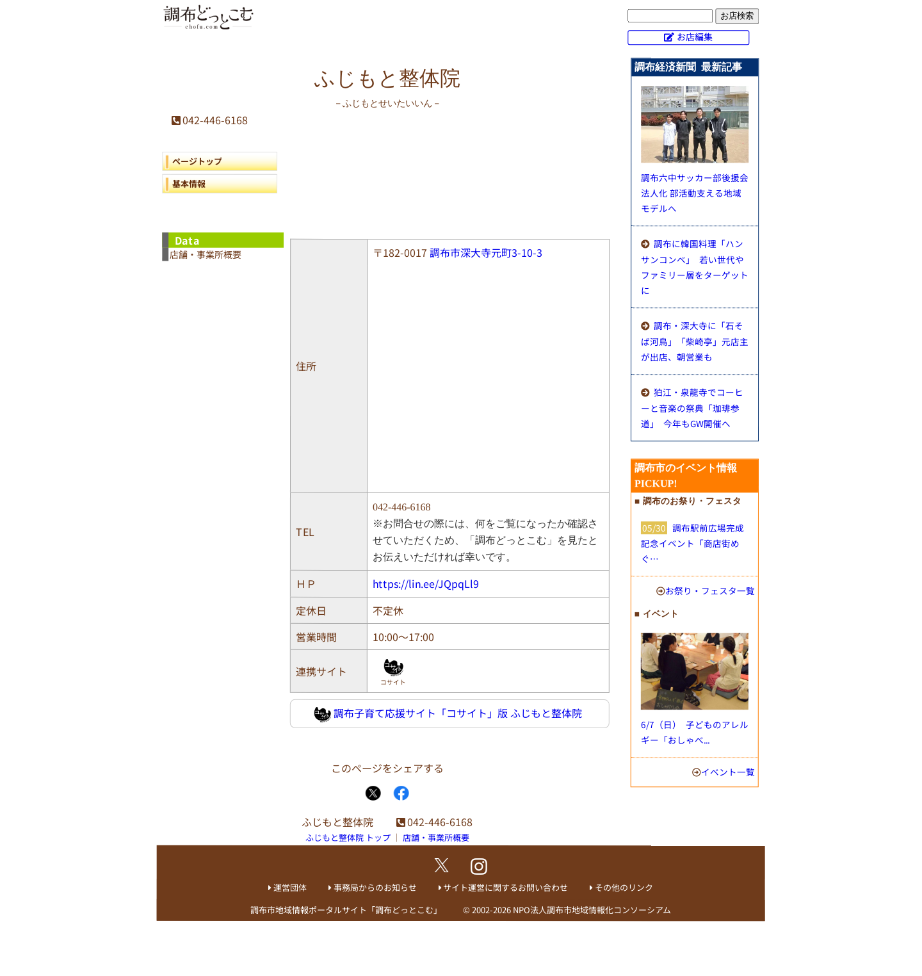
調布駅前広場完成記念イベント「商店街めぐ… (692, 543)
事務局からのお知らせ (375, 887)
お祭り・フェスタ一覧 (710, 590)
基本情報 (189, 183)
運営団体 (290, 887)
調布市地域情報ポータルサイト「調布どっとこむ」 (346, 910)
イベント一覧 (728, 771)
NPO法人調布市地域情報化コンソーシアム (592, 910)
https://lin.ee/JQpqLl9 (426, 583)
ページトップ (197, 161)
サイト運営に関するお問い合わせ (505, 887)
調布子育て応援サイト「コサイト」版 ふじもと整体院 (448, 713)
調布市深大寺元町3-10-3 (486, 252)
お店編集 (695, 36)
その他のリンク (624, 888)
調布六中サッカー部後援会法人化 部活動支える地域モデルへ (694, 193)
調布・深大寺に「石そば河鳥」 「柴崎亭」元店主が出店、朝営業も (694, 341)
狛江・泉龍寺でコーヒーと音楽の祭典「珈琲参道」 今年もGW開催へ (692, 408)
